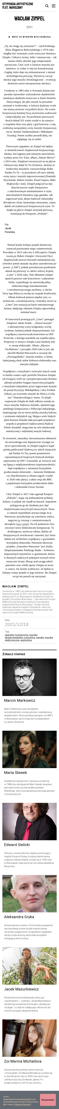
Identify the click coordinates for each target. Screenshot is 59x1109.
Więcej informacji (22, 1104)
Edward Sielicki (17, 862)
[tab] (47, 6)
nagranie (9, 652)
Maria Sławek (15, 790)
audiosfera (26, 657)
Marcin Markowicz (19, 718)
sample (40, 655)
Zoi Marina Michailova (23, 1079)
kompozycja (21, 652)
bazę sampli (22, 541)
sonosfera (29, 655)
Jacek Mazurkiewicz (21, 1006)
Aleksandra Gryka (19, 934)
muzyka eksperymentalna (21, 653)
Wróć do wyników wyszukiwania (31, 37)
